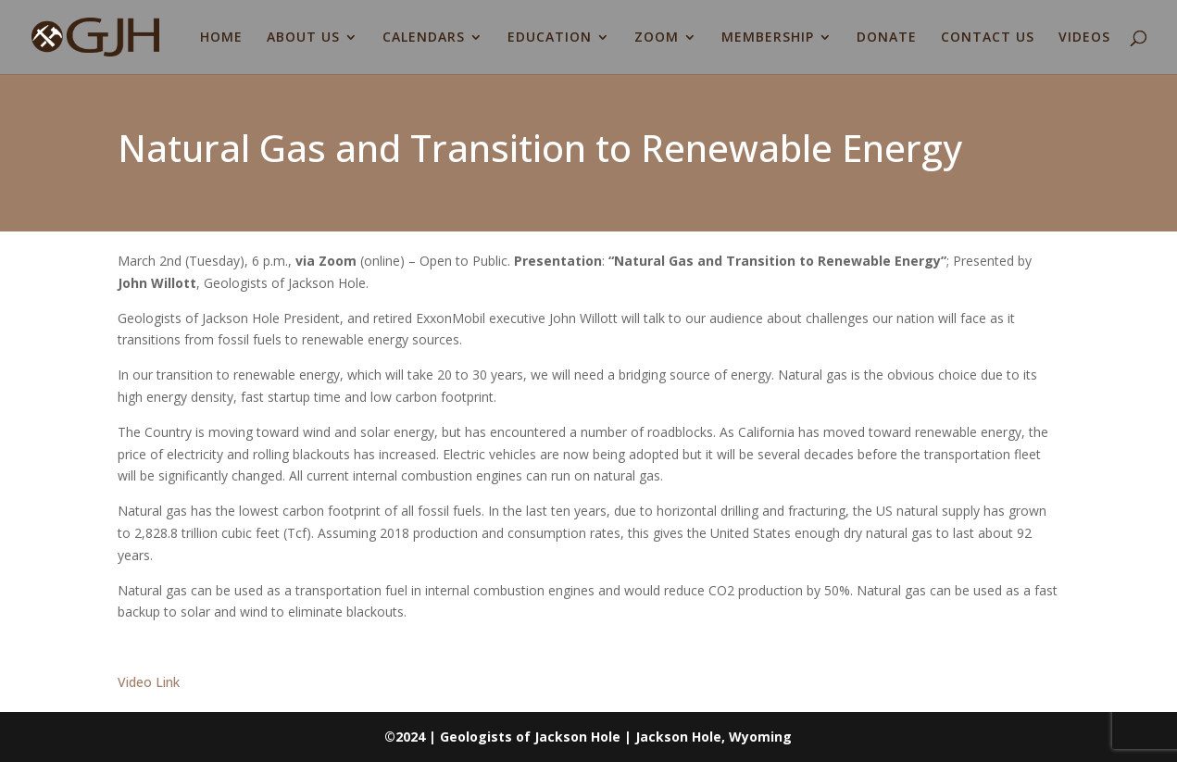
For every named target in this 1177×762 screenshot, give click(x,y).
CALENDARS (423, 38)
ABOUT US (303, 38)
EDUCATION (549, 38)
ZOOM (656, 38)
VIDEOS (1084, 38)
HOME (221, 38)
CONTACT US (987, 38)
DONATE (887, 38)
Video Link (149, 682)
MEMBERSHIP (767, 38)
